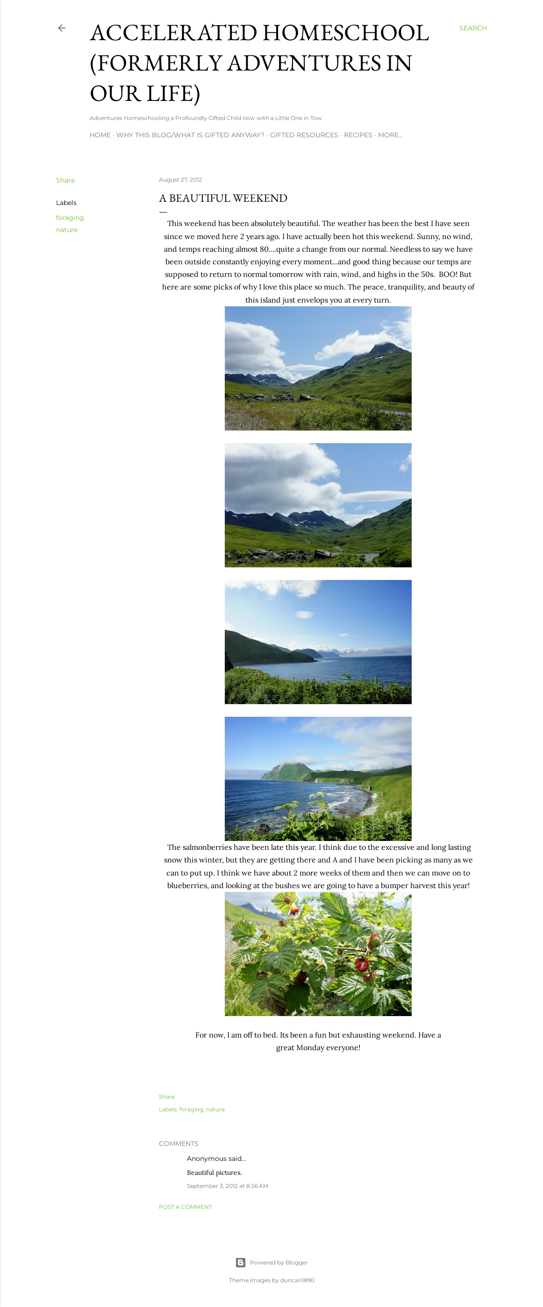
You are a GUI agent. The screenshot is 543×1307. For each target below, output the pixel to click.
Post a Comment (185, 1206)
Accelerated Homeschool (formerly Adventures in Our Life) (259, 62)
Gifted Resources (304, 135)
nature (67, 230)
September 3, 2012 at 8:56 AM (227, 1185)
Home (100, 135)
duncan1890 (297, 1280)
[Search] (473, 28)
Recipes (358, 135)
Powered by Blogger (271, 1262)
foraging (70, 217)
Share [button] (65, 180)
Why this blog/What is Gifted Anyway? (190, 135)
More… (390, 135)
